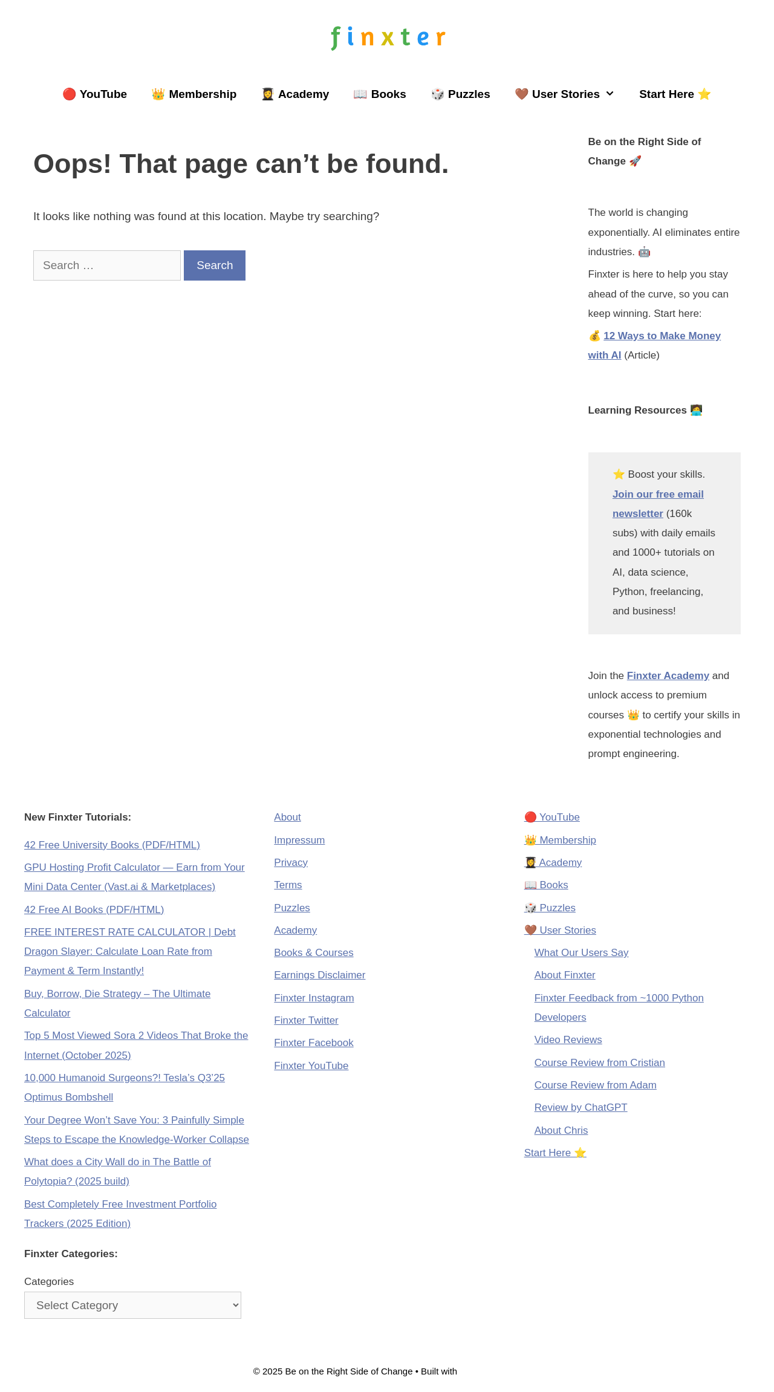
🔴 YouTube (94, 94)
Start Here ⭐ (675, 94)
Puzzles (292, 908)
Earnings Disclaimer (319, 975)
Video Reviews (568, 1040)
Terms (288, 885)
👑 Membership (193, 94)
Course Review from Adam (596, 1085)
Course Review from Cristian (600, 1062)
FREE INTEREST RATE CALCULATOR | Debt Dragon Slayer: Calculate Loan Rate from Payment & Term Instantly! (130, 951)
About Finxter (565, 975)
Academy (295, 930)
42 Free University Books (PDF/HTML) (112, 845)
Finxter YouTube (311, 1066)
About (287, 817)
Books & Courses (313, 952)
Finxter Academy (668, 675)
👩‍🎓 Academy (295, 94)
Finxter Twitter (306, 1020)
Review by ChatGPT (581, 1107)
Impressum (299, 840)
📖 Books (379, 94)
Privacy (291, 862)
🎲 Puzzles (460, 94)
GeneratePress (490, 1371)
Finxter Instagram (314, 998)
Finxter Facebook (313, 1043)
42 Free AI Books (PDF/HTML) (94, 910)
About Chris (561, 1130)
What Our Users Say (582, 952)
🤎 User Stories (571, 94)
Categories (49, 1281)
